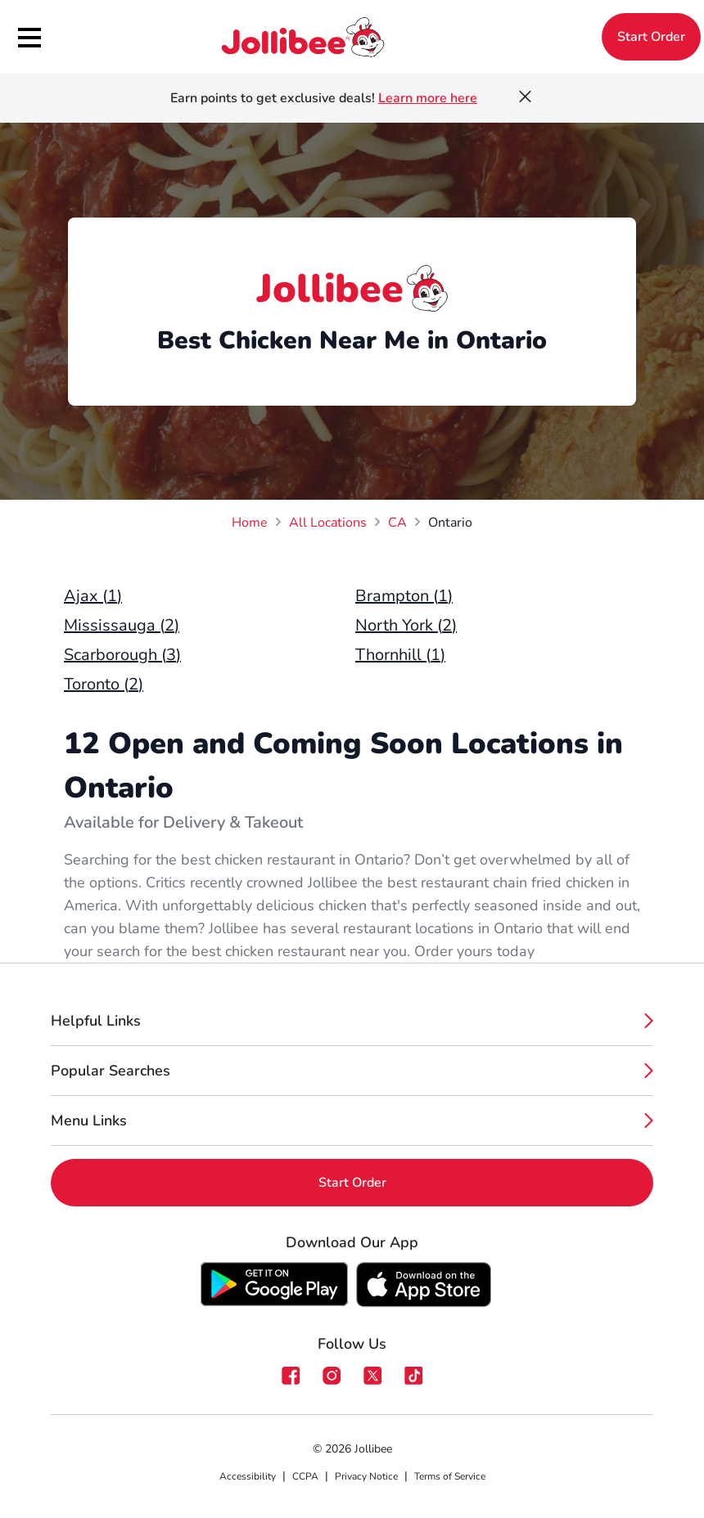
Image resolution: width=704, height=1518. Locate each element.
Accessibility (247, 1476)
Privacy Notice (366, 1476)
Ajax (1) (93, 596)
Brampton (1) (404, 596)
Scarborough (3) (122, 655)
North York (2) (406, 625)
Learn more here (427, 98)
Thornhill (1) (400, 655)
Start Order (651, 37)
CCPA (305, 1476)
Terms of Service (449, 1476)
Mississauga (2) (121, 625)
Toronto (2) (103, 684)
